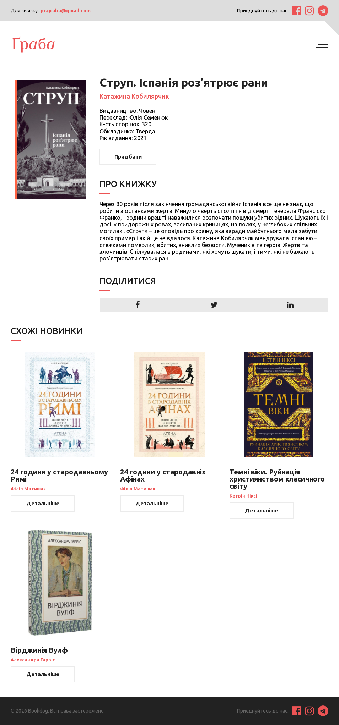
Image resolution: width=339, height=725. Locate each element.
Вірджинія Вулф (39, 650)
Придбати (128, 157)
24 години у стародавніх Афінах (163, 475)
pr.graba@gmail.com (66, 10)
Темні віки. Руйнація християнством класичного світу (277, 479)
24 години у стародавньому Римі (59, 475)
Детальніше (42, 503)
